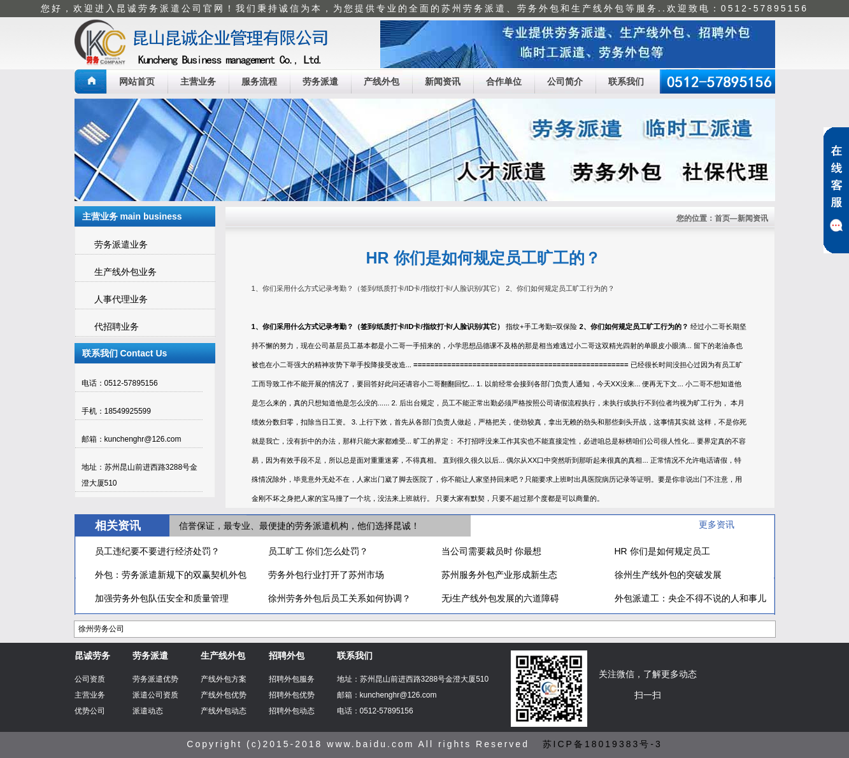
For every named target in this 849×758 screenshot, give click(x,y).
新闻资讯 (442, 81)
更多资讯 (716, 524)
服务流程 (259, 81)
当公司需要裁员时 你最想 (491, 551)
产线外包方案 (223, 679)
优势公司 (90, 710)
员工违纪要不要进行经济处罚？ (157, 551)
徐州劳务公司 (101, 628)
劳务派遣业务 (121, 244)
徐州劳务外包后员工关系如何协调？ (339, 598)
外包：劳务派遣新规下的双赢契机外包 (170, 575)
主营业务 (198, 81)
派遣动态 (147, 710)
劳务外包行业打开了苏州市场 (326, 575)
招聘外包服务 (292, 679)
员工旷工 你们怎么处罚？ (318, 551)
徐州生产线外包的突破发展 (668, 575)
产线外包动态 (223, 710)
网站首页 (137, 81)
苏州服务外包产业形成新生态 (499, 575)
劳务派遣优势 (155, 679)
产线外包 (381, 81)
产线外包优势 (223, 695)
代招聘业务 (116, 326)
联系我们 (626, 81)
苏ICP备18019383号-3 (602, 744)
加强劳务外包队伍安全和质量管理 (162, 598)
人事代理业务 (121, 299)
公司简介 (565, 81)
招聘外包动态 (292, 710)
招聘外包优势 (292, 695)
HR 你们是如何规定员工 (662, 551)
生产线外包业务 (125, 272)
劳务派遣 (320, 81)
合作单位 (504, 81)
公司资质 (90, 679)
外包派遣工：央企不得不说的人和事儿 (690, 598)
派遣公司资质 (155, 695)
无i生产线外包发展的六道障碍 (500, 598)
